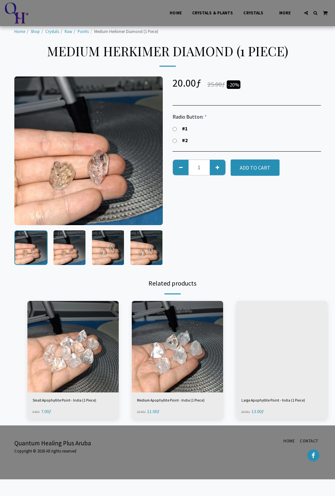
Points (83, 31)
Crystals (52, 31)
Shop (35, 31)
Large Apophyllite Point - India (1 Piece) (278, 405)
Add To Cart (255, 167)
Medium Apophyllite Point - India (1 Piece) (176, 405)
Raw (68, 31)
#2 (180, 140)
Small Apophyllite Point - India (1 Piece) (70, 405)
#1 (180, 128)
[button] (306, 13)
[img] (73, 346)
